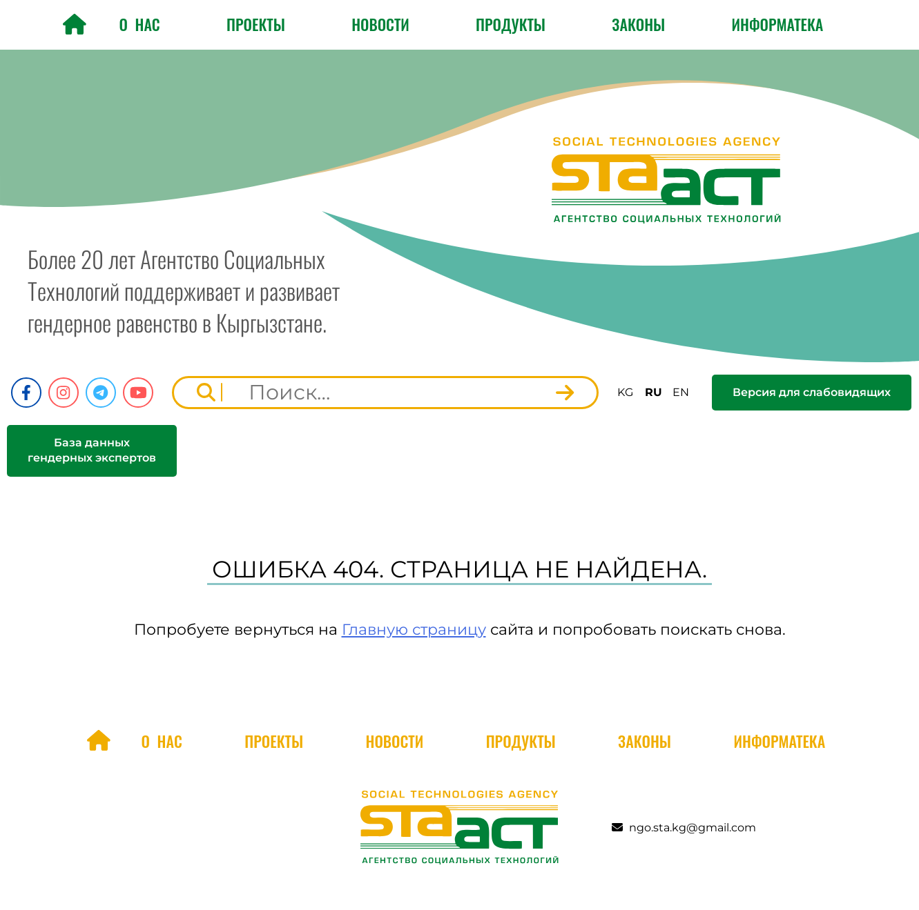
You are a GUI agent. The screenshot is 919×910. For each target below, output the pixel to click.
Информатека (778, 24)
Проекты (255, 24)
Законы (638, 24)
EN (681, 392)
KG (625, 392)
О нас (139, 24)
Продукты (510, 24)
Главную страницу (414, 629)
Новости (380, 24)
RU (653, 392)
